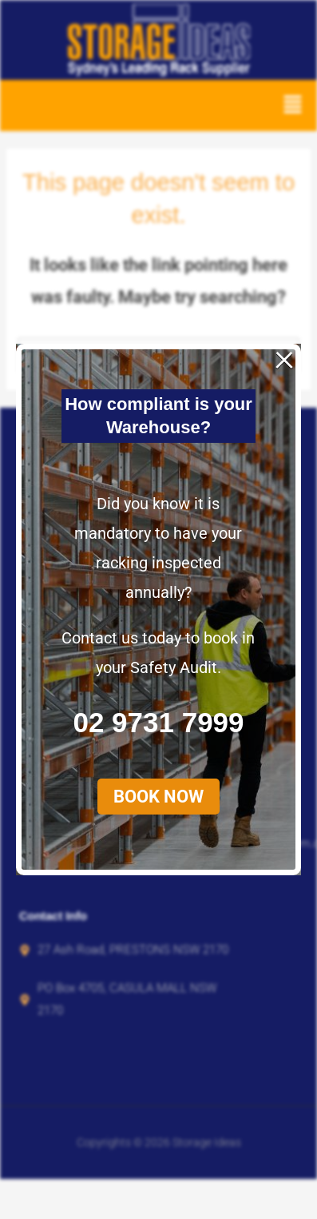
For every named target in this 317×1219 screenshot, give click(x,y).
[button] (158, 474)
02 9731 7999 (157, 400)
